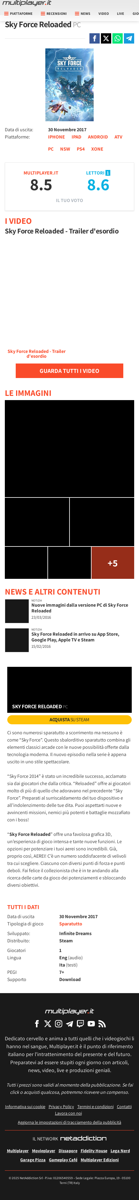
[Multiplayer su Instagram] (58, 1023)
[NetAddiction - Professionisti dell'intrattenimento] (83, 1139)
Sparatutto (70, 924)
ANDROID (98, 137)
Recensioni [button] (54, 13)
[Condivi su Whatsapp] (117, 38)
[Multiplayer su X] (47, 1023)
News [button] (82, 13)
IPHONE (56, 137)
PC (50, 149)
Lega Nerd (120, 1150)
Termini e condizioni (95, 1106)
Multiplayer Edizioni (100, 1159)
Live (120, 13)
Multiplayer (18, 1150)
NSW (65, 149)
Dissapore (68, 1150)
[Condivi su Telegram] (129, 38)
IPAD (76, 137)
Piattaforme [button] (18, 13)
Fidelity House (94, 1150)
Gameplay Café (63, 1159)
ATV (118, 137)
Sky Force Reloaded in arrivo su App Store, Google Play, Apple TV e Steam (75, 637)
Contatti (124, 1106)
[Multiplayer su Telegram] (69, 1023)
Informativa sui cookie (25, 1106)
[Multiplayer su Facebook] (36, 1023)
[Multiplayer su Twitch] (80, 1023)
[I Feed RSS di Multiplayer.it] (102, 1023)
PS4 (81, 149)
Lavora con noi (68, 1113)
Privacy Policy (61, 1106)
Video (104, 13)
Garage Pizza (33, 1159)
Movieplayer (43, 1150)
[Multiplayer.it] (26, 3)
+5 (113, 562)
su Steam (69, 719)
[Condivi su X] (106, 38)
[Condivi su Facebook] (94, 38)
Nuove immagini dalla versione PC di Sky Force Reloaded (79, 608)
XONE (97, 149)
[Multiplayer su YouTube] (91, 1023)
